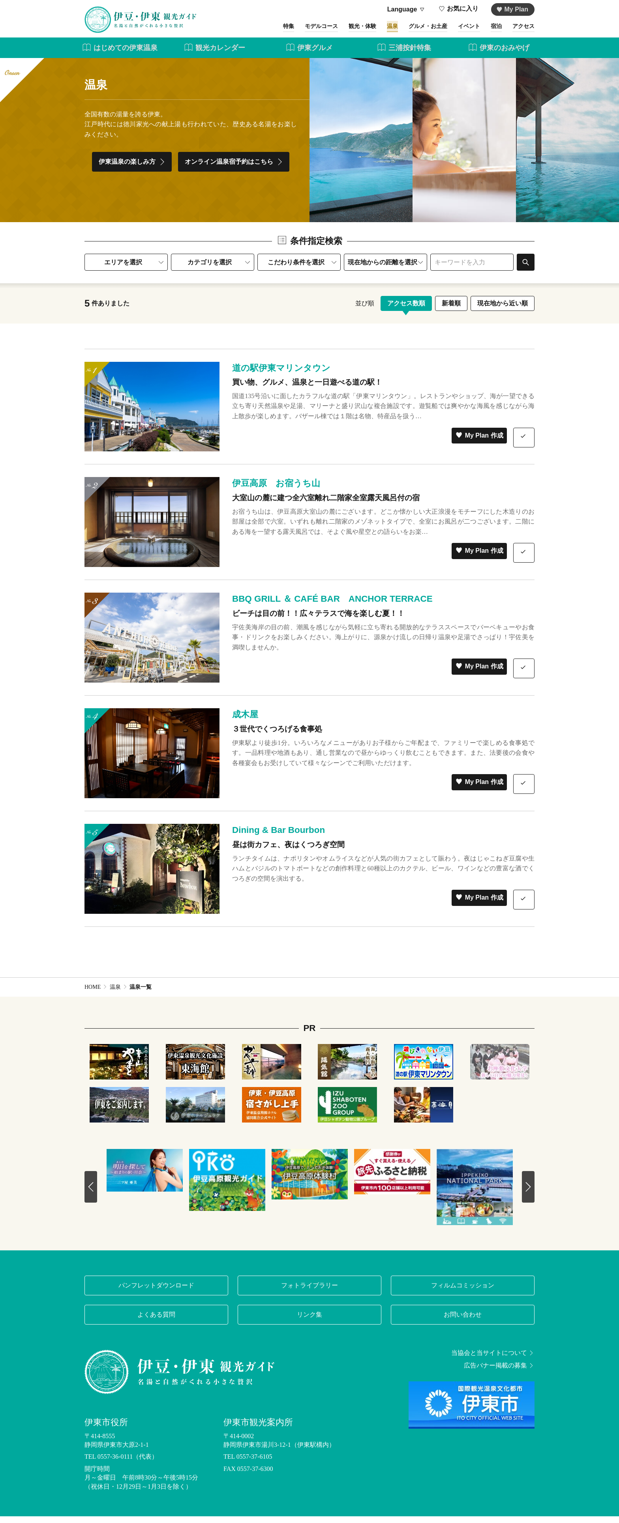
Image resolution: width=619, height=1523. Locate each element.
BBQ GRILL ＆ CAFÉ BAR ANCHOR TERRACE (332, 606)
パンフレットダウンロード (156, 1292)
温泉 (370, 30)
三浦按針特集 (404, 55)
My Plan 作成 (479, 442)
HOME (92, 994)
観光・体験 (335, 30)
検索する (526, 269)
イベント (458, 30)
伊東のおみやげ (499, 55)
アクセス (522, 30)
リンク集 (309, 1321)
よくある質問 (156, 1321)
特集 (250, 30)
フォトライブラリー (309, 1292)
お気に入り (458, 9)
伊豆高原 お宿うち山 (276, 490)
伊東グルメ (309, 55)
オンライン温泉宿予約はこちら (235, 169)
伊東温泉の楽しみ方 (133, 169)
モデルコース (288, 30)
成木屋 (245, 721)
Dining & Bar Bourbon (278, 837)
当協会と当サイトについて (493, 1359)
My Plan (512, 9)
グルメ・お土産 (411, 30)
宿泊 (490, 30)
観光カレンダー (214, 55)
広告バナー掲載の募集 (499, 1372)
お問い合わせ (463, 1321)
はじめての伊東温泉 (120, 55)
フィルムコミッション (462, 1292)
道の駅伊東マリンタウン (281, 375)
